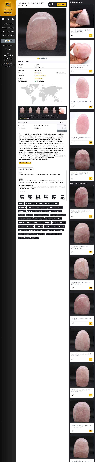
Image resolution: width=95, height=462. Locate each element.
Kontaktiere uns (10, 54)
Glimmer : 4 (42, 216)
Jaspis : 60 (32, 220)
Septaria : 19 (55, 232)
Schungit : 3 (47, 232)
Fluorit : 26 (26, 216)
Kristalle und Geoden (10, 24)
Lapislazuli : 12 (58, 220)
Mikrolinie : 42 (59, 224)
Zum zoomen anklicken (29, 113)
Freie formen (43, 75)
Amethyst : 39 (34, 201)
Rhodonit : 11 (58, 228)
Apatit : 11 (60, 201)
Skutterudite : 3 (28, 236)
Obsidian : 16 (27, 228)
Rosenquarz (42, 69)
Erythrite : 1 (50, 213)
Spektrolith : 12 (37, 236)
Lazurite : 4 (34, 224)
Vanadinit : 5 (63, 236)
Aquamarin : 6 (27, 205)
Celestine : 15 (27, 209)
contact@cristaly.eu (12, 50)
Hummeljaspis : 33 (62, 216)
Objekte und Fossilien (10, 32)
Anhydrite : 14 (52, 201)
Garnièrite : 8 (34, 216)
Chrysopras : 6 (62, 209)
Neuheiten (10, 46)
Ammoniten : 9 (43, 201)
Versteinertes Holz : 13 (29, 239)
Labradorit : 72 (48, 220)
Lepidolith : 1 (42, 224)
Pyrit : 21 (34, 228)
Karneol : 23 (40, 220)
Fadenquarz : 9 (59, 213)
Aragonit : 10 (35, 205)
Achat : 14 (26, 201)
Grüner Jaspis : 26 (51, 216)
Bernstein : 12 (56, 205)
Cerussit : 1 (35, 209)
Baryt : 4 (49, 205)
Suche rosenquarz (29, 159)
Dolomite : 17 (42, 213)
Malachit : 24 (50, 224)
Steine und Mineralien (10, 28)
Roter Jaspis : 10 (38, 232)
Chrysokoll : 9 (53, 209)
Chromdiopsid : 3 (44, 209)
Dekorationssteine (10, 21)
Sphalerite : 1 (46, 236)
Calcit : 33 (64, 205)
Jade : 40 (26, 220)
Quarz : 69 (40, 228)
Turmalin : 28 (55, 236)
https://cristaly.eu (12, 52)
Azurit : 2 (43, 205)
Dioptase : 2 (34, 213)
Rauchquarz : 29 (49, 228)
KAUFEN (62, 4)
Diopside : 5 (26, 213)
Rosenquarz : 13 (28, 232)
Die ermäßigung (10, 42)
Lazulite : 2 (26, 224)
